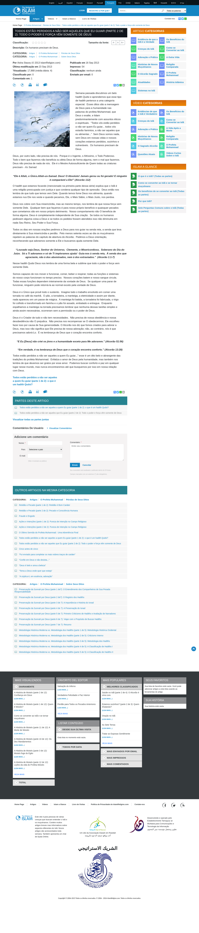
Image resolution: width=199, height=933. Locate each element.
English (51, 3)
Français (80, 3)
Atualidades (144, 82)
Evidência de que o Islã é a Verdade (148, 40)
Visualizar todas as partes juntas (31, 419)
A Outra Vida (172, 57)
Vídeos (51, 19)
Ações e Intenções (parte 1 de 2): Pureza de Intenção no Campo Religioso (50, 521)
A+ (122, 42)
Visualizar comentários (60, 428)
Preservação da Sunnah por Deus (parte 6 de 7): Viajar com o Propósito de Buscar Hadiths (58, 619)
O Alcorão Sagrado (148, 74)
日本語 (128, 3)
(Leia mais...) (19, 699)
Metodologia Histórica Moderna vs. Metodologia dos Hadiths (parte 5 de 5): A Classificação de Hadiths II (64, 652)
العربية (60, 3)
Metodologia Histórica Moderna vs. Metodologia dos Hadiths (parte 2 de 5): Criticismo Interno (59, 635)
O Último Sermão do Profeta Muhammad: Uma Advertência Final (46, 532)
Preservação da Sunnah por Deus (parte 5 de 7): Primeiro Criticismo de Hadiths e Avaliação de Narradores (65, 613)
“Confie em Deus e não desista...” (32, 560)
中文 (120, 3)
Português (110, 3)
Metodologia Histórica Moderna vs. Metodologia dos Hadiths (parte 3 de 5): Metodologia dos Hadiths (62, 641)
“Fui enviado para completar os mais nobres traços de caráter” (45, 554)
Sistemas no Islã (146, 90)
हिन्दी (155, 3)
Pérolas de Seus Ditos (51, 25)
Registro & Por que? (99, 11)
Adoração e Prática (148, 57)
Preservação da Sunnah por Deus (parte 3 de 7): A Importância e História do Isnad (54, 602)
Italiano (137, 3)
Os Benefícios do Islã (175, 40)
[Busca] (163, 10)
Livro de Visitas (89, 19)
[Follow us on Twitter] (173, 805)
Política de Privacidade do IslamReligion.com (110, 804)
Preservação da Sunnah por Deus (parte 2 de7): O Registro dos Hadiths (49, 597)
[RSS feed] (182, 805)
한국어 (173, 3)
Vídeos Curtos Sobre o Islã (173, 154)
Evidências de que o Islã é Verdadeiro (147, 112)
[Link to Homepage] (24, 10)
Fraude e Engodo (25, 516)
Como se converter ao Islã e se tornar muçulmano (157, 184)
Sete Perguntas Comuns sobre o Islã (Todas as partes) (161, 209)
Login (82, 10)
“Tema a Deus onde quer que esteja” (33, 571)
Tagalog (147, 3)
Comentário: (75, 442)
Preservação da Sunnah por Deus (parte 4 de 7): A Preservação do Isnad (50, 608)
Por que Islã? (145, 201)
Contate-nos (170, 19)
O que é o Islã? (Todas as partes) (155, 176)
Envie (75, 465)
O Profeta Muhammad (32, 25)
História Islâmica (175, 82)
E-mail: (23, 456)
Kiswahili (164, 3)
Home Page (21, 19)
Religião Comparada (172, 65)
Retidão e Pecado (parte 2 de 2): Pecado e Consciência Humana (46, 510)
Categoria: (20, 53)
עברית (182, 3)
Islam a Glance (69, 19)
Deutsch (90, 3)
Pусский (100, 3)
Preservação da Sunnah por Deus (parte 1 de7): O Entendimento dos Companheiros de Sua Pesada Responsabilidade (62, 590)
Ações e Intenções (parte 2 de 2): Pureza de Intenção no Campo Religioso (50, 527)
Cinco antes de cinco (26, 549)
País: (23, 449)
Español (70, 3)
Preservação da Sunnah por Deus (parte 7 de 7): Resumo (43, 624)
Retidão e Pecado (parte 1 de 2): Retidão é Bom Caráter (42, 505)
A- (114, 42)
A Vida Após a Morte (173, 129)
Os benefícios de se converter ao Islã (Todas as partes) (161, 193)
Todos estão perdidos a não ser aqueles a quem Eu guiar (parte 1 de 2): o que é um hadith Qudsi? (35, 381)
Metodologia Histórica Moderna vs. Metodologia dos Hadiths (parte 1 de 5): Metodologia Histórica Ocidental (65, 630)
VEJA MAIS (19, 774)
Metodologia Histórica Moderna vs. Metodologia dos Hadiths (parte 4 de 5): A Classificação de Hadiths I (64, 646)
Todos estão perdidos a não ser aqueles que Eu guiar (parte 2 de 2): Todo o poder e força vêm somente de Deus (68, 413)
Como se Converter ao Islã (175, 48)
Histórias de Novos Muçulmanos (148, 65)
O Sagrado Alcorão (148, 146)
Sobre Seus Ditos (68, 57)
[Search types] (176, 10)
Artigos (36, 19)
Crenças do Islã (146, 49)
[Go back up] (193, 648)
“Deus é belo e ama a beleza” (30, 565)
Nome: (22, 443)
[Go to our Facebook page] (164, 805)
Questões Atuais (146, 154)
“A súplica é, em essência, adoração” (34, 576)
